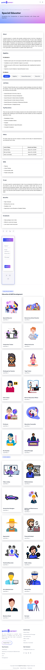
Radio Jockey (28, 563)
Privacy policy (16, 668)
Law (3, 655)
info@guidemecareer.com (29, 649)
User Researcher (27, 636)
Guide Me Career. (22, 665)
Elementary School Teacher (32, 318)
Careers (7, 9)
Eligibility (15, 76)
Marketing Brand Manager (29, 634)
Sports (3, 653)
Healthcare (4, 649)
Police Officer (26, 632)
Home (3, 9)
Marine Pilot (28, 589)
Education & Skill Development (16, 9)
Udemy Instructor (29, 344)
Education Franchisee (28, 642)
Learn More (6, 319)
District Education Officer (31, 397)
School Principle (29, 450)
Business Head (7, 616)
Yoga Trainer (28, 371)
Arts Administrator (8, 589)
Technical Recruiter (8, 563)
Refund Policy (23, 668)
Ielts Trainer (6, 397)
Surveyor (27, 616)
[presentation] (13, 262)
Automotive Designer (8, 508)
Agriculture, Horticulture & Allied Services (11, 651)
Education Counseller (30, 424)
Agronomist (6, 536)
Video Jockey (6, 482)
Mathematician (29, 482)
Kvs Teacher (6, 450)
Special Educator (7, 318)
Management (5, 657)
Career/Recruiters (26, 76)
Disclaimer (30, 668)
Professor (5, 424)
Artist (24, 640)
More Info (37, 76)
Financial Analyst (29, 536)
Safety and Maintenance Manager (31, 509)
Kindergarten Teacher (9, 371)
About (6, 76)
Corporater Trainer (8, 344)
